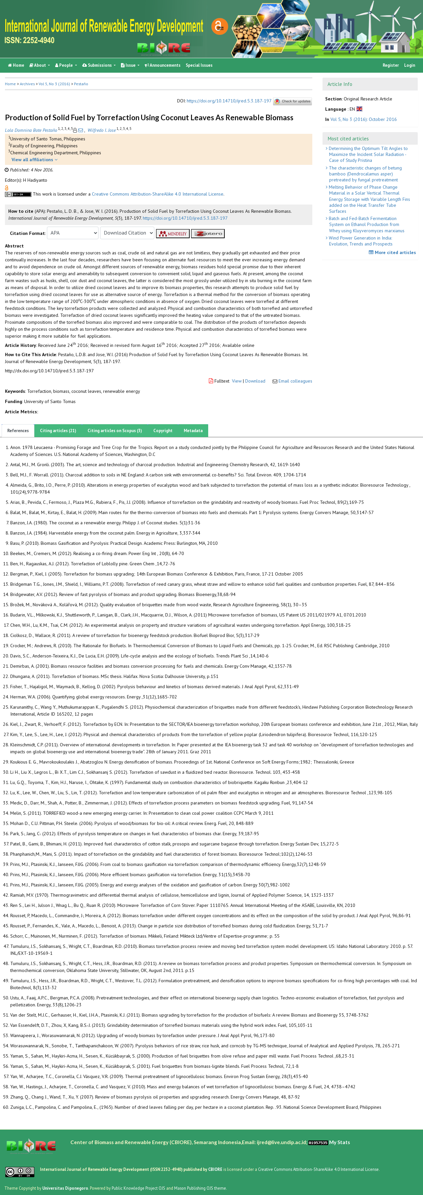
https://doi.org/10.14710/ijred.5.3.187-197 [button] (185, 218)
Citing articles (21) (58, 430)
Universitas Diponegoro (65, 1188)
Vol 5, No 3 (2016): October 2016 (363, 119)
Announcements (162, 65)
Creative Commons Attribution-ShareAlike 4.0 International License (157, 194)
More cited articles (393, 252)
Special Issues (199, 65)
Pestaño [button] (81, 83)
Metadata (193, 430)
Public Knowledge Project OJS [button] (138, 1188)
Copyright (163, 430)
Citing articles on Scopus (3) (115, 430)
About (38, 65)
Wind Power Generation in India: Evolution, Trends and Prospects (360, 241)
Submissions (97, 65)
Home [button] (10, 83)
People (64, 65)
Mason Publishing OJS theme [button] (200, 1188)
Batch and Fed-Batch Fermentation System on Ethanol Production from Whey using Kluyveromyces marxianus (365, 224)
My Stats (339, 1142)
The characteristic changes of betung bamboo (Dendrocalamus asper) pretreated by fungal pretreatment (364, 174)
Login (409, 65)
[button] (6, 187)
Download (255, 381)
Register (391, 65)
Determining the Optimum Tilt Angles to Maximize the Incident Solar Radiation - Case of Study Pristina (367, 154)
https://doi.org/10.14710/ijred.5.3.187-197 (229, 101)
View (237, 381)
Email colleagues (295, 381)
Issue (128, 65)
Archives (27, 83)
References (18, 430)
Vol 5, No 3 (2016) (54, 83)
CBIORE (215, 1169)
